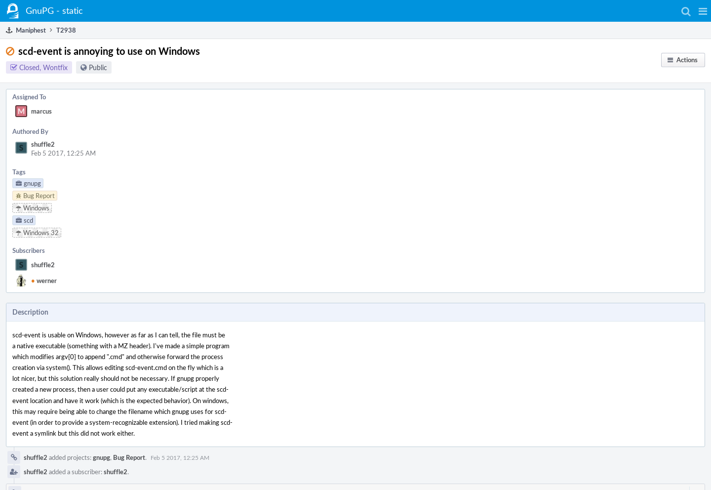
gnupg (101, 457)
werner (44, 280)
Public (98, 67)
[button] (703, 11)
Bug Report (129, 457)
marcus (41, 111)
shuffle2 (43, 144)
